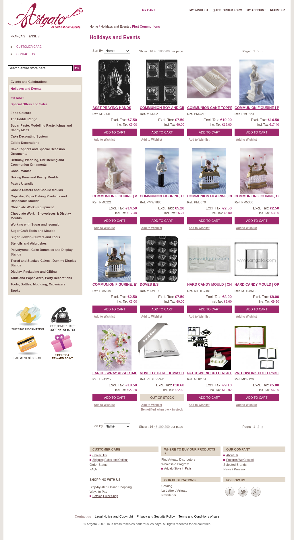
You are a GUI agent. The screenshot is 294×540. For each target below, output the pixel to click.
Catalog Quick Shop (105, 496)
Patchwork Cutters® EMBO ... (215, 373)
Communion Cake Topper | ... (214, 108)
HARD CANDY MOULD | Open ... (261, 285)
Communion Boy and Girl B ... (167, 108)
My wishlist (198, 10)
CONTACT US (25, 54)
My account (256, 10)
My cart (148, 10)
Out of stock (162, 397)
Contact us (83, 516)
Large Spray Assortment (117, 373)
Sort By (98, 50)
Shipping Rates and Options (110, 459)
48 (155, 51)
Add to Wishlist (104, 139)
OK (77, 68)
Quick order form (227, 10)
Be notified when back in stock (162, 409)
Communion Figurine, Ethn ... (119, 285)
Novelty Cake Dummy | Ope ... (167, 373)
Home (94, 26)
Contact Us (99, 455)
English (35, 36)
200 (167, 51)
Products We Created (240, 459)
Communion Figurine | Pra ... (261, 108)
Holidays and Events (115, 26)
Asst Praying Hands (111, 108)
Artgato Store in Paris (178, 468)
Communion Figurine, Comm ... (168, 196)
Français (18, 36)
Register (277, 10)
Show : (144, 51)
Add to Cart (114, 132)
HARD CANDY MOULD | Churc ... (215, 285)
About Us (232, 455)
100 (160, 51)
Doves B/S (149, 285)
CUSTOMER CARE (29, 46)
